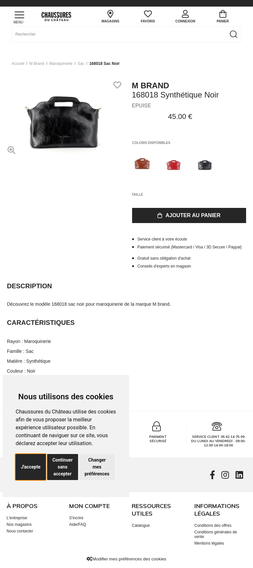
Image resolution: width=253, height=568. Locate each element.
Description (29, 286)
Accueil (18, 63)
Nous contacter (20, 531)
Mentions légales (209, 543)
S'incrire (76, 518)
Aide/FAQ (77, 524)
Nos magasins (19, 524)
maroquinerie (60, 63)
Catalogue (141, 525)
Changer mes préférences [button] (97, 466)
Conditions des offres (213, 525)
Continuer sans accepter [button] (62, 466)
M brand (36, 63)
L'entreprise (17, 518)
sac (80, 63)
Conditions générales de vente (215, 534)
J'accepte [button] (31, 466)
